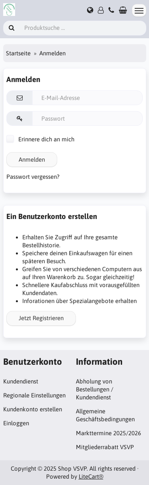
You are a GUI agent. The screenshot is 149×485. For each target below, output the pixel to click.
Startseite (18, 53)
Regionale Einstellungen (34, 395)
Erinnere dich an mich (40, 139)
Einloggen (16, 423)
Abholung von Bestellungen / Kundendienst (94, 389)
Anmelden (32, 159)
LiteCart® (91, 476)
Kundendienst (20, 381)
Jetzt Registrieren (41, 318)
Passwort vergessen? (33, 176)
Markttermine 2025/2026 (108, 433)
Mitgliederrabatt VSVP (105, 447)
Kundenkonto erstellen (32, 409)
